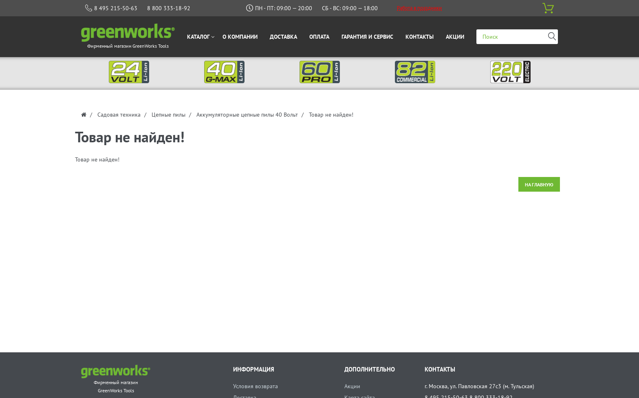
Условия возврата (255, 386)
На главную (539, 184)
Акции (352, 386)
